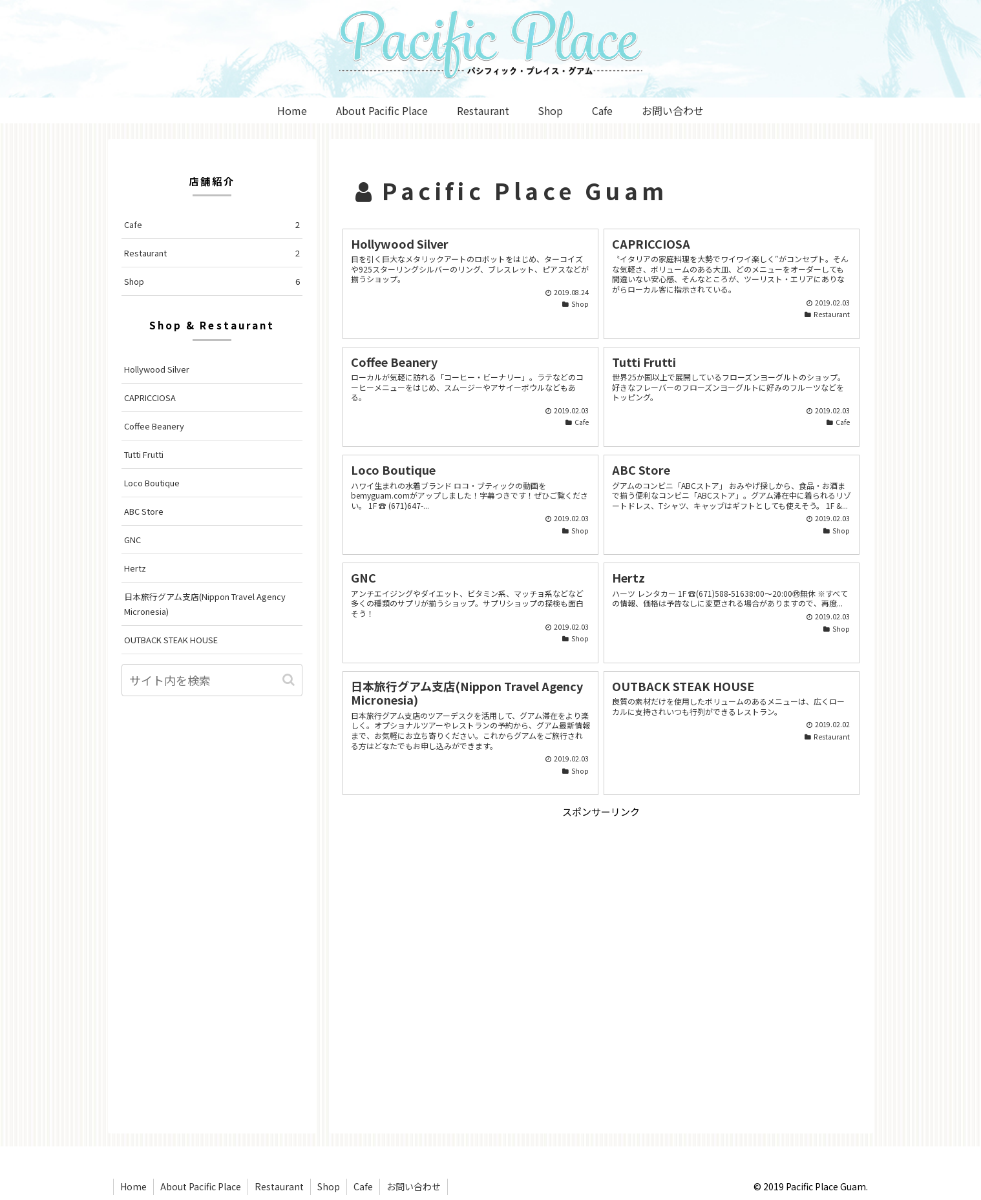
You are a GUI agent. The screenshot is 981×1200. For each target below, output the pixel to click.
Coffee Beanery (154, 426)
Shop (212, 281)
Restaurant (212, 252)
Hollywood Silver (156, 369)
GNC (132, 539)
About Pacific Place (200, 1186)
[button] (289, 680)
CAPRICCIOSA (150, 397)
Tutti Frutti (144, 454)
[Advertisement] (601, 910)
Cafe (212, 224)
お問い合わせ (413, 1186)
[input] (211, 680)
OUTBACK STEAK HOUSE (171, 640)
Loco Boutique (152, 483)
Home (133, 1186)
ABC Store (144, 511)
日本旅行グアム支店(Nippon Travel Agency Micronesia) (205, 603)
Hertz (135, 568)
